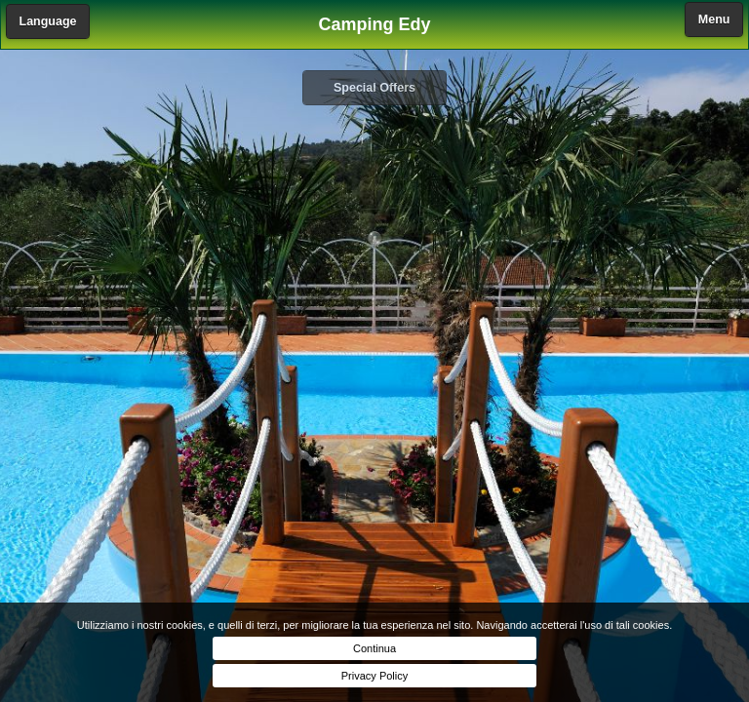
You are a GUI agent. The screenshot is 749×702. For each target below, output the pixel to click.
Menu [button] (714, 19)
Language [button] (48, 21)
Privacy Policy (374, 676)
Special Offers (374, 88)
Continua (374, 648)
